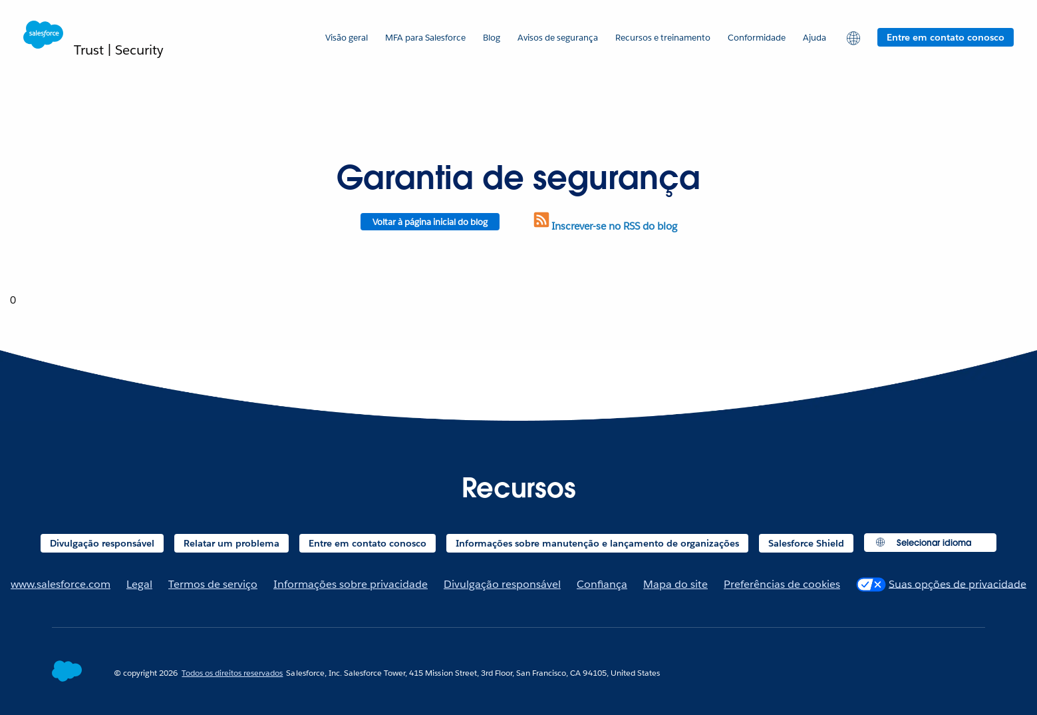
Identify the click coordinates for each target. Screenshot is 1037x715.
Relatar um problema (231, 543)
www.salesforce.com (60, 584)
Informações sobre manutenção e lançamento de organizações (597, 543)
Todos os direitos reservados (232, 672)
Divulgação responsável (102, 543)
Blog (491, 37)
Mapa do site (675, 584)
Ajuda (814, 37)
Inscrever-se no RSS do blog (604, 226)
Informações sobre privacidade (350, 584)
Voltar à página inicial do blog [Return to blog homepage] (430, 222)
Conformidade (757, 37)
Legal (139, 584)
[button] (851, 37)
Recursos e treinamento (662, 37)
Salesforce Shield (806, 543)
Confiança (602, 584)
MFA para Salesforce (425, 37)
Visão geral (346, 37)
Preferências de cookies (782, 584)
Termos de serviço (212, 584)
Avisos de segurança (558, 37)
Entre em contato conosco (945, 37)
